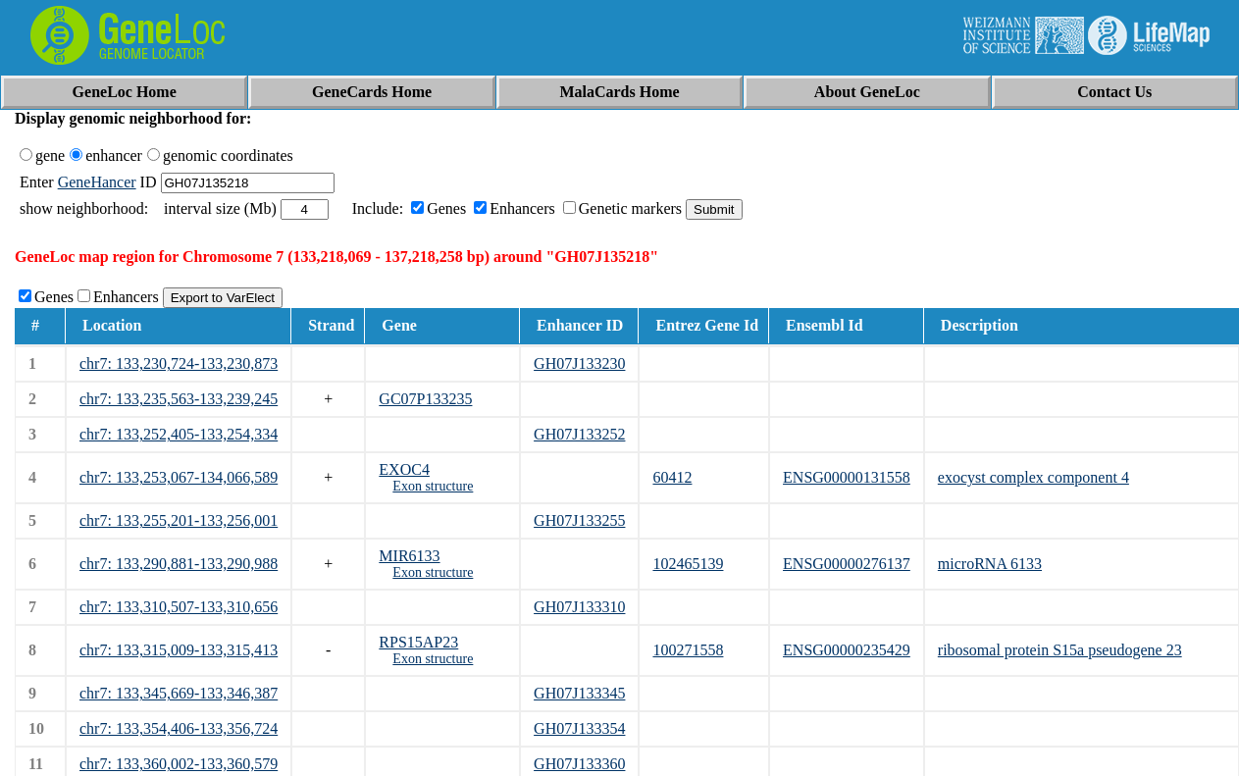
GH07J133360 (579, 763)
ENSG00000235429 (846, 650)
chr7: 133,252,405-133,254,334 (178, 434)
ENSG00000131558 (846, 477)
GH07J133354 (579, 728)
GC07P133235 (425, 398)
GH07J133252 (579, 434)
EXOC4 (404, 469)
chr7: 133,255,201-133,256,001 (178, 520)
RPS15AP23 (418, 642)
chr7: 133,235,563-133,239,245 (178, 398)
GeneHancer (97, 182)
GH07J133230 (579, 363)
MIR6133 (409, 555)
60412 (672, 477)
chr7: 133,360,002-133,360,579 (178, 763)
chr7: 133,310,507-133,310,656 (178, 606)
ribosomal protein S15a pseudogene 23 (1060, 650)
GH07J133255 (579, 520)
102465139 (687, 563)
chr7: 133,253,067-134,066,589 (178, 477)
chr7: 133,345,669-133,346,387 (178, 693)
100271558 (687, 650)
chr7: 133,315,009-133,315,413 (178, 650)
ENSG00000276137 (846, 563)
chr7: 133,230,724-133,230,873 (178, 363)
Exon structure (432, 486)
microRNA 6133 (990, 563)
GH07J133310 (579, 606)
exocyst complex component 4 (1033, 477)
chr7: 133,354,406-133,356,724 (178, 728)
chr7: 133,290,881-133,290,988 (178, 563)
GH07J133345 (579, 693)
